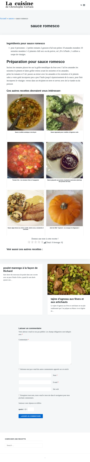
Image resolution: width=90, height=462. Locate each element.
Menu (84, 5)
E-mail (56, 382)
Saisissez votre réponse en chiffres (30, 403)
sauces (11, 18)
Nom (55, 375)
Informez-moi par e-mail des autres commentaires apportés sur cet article (44, 369)
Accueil (3, 18)
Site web (56, 389)
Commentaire (24, 340)
